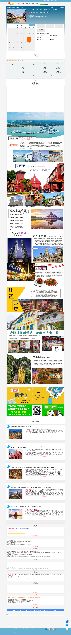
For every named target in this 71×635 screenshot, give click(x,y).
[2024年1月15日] (14, 38)
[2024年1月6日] (33, 28)
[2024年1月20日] (33, 38)
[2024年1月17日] (21, 38)
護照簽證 (56, 0)
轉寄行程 (62, 7)
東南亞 (30, 3)
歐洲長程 (33, 3)
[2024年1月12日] (29, 33)
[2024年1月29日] (14, 47)
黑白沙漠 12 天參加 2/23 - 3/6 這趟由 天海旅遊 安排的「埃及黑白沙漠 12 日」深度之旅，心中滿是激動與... (36, 610)
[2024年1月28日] (10, 47)
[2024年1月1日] (13, 28)
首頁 (19, 3)
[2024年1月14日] (10, 38)
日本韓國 (26, 3)
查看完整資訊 (44, 456)
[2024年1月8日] (13, 33)
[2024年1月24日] (21, 42)
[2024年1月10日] (21, 33)
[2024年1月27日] (33, 42)
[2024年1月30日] (17, 47)
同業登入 (48, 0)
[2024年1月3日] (21, 28)
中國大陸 (37, 3)
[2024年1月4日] (25, 28)
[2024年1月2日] (17, 28)
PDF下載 (56, 7)
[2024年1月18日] (25, 38)
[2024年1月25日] (25, 42)
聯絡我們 (45, 0)
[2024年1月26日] (29, 42)
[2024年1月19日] (29, 38)
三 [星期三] (21, 27)
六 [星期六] (33, 27)
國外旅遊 (22, 3)
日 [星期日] (9, 27)
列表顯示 (33, 25)
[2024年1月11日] (25, 33)
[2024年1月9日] (17, 33)
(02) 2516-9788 (36, 628)
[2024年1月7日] (9, 33)
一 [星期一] (13, 27)
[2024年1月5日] (29, 28)
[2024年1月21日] (10, 42)
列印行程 (51, 7)
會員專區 (52, 0)
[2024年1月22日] (14, 42)
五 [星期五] (29, 27)
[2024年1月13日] (33, 33)
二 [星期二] (17, 27)
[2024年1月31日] (21, 47)
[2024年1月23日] (17, 42)
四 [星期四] (25, 27)
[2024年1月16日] (17, 38)
